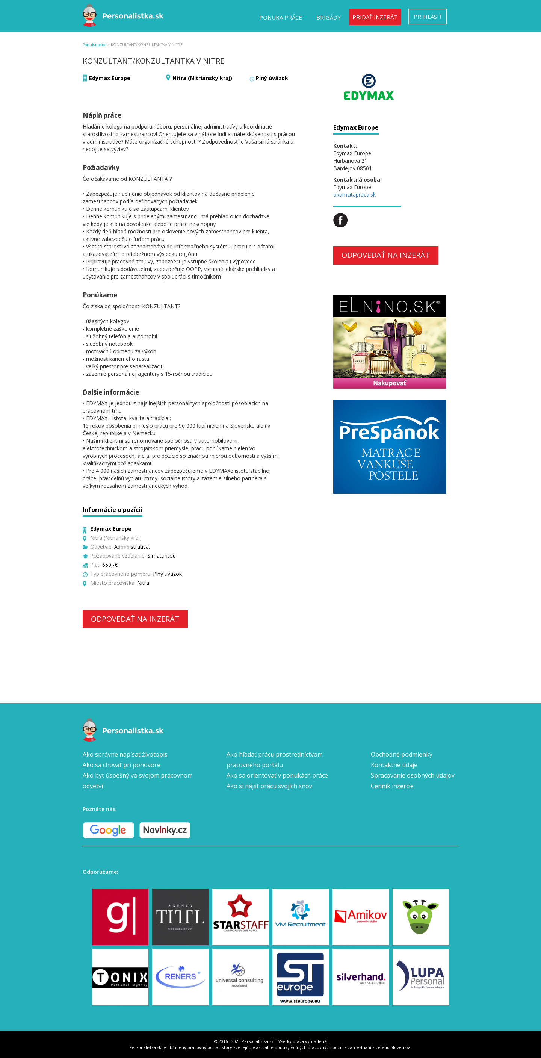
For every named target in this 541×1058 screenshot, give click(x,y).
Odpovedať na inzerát (135, 619)
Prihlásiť (428, 16)
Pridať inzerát (374, 17)
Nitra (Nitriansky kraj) (202, 78)
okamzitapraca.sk (354, 194)
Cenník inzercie (392, 786)
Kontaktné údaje (394, 765)
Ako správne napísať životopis (125, 754)
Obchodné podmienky (401, 754)
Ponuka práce (280, 17)
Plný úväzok (272, 78)
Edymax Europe (109, 78)
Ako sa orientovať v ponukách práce (277, 775)
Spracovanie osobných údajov (413, 775)
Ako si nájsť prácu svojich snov (269, 786)
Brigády (328, 17)
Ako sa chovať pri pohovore (121, 765)
